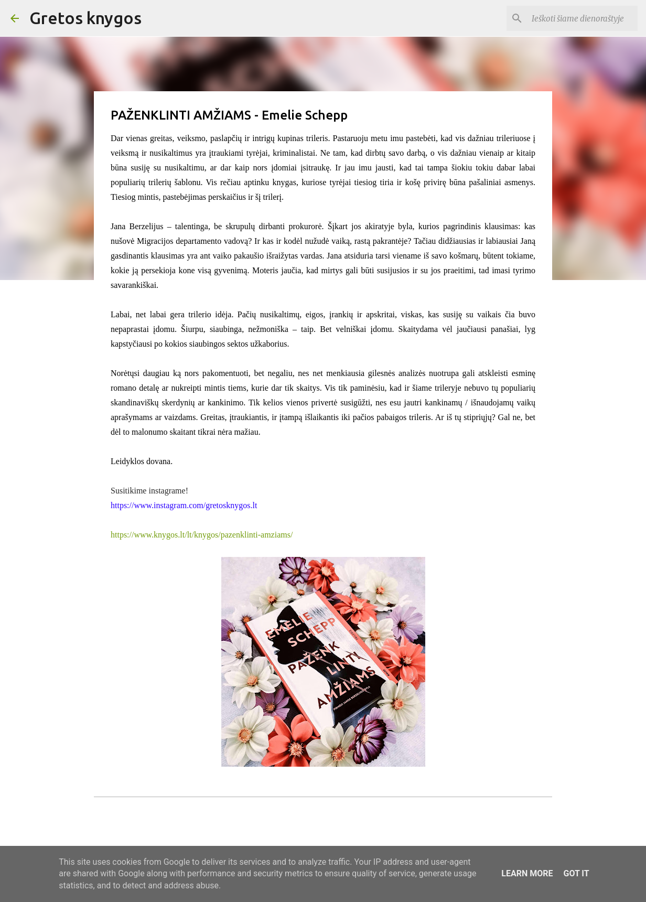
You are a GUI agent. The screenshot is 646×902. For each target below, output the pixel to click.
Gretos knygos (85, 17)
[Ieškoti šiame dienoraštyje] (582, 18)
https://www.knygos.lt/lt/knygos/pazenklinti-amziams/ (202, 534)
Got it (576, 873)
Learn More (527, 873)
